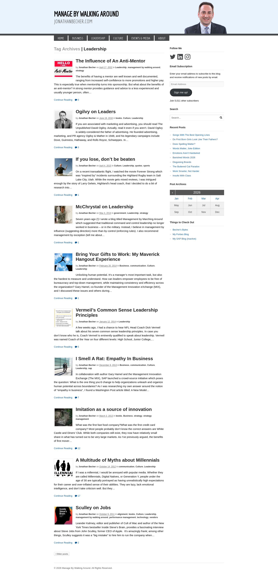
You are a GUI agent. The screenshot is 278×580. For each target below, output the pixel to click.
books (119, 118)
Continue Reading (63, 99)
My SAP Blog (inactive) (184, 238)
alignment (123, 514)
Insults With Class (182, 175)
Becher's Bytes (180, 229)
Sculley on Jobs (93, 507)
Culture (118, 38)
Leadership (98, 38)
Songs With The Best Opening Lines (191, 135)
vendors (154, 517)
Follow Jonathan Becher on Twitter (173, 57)
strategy (80, 70)
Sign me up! (181, 92)
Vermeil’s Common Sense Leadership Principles (117, 312)
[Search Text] (194, 117)
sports (146, 165)
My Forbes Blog (181, 234)
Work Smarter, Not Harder (186, 171)
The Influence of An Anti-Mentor (110, 61)
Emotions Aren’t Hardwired (186, 153)
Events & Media (140, 38)
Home (61, 38)
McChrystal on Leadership (104, 206)
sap (90, 368)
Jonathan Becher (87, 67)
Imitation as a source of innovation (114, 409)
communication (138, 266)
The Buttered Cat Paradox (186, 166)
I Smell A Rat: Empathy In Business (114, 358)
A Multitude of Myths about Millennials (118, 460)
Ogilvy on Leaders (96, 111)
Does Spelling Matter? (184, 144)
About (162, 38)
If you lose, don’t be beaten (105, 159)
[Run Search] (221, 117)
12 (77, 448)
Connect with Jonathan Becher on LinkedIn (180, 57)
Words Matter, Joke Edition (186, 148)
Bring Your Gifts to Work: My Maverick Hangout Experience (117, 257)
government (120, 213)
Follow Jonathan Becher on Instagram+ (187, 57)
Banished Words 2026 (184, 157)
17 (77, 495)
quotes (138, 165)
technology (142, 517)
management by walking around (144, 67)
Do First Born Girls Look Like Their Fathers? (195, 139)
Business (77, 38)
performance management (122, 517)
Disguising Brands (182, 162)
